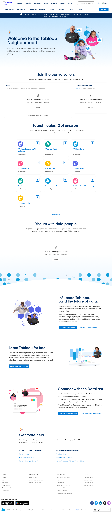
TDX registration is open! (32, 14)
